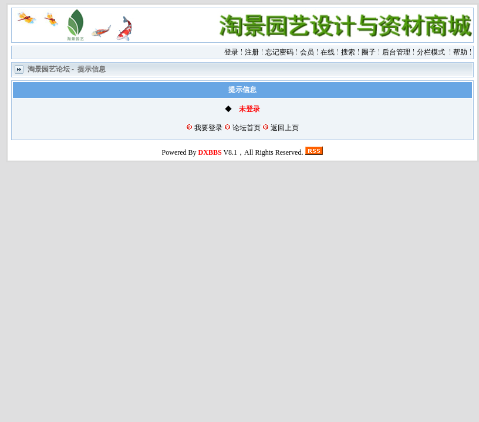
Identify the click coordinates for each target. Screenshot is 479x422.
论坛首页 (246, 128)
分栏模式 (431, 52)
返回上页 (285, 128)
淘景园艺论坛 (49, 70)
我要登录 (208, 128)
